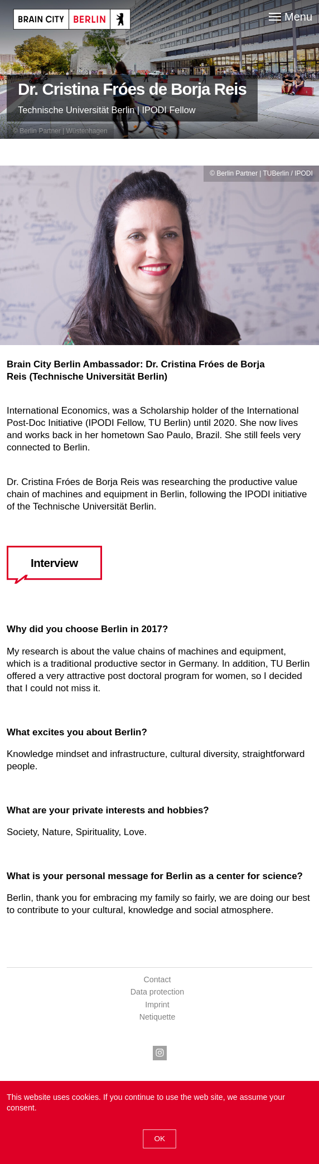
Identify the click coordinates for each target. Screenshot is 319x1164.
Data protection (157, 991)
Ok (159, 1138)
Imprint (157, 1004)
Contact (157, 979)
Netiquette (157, 1016)
